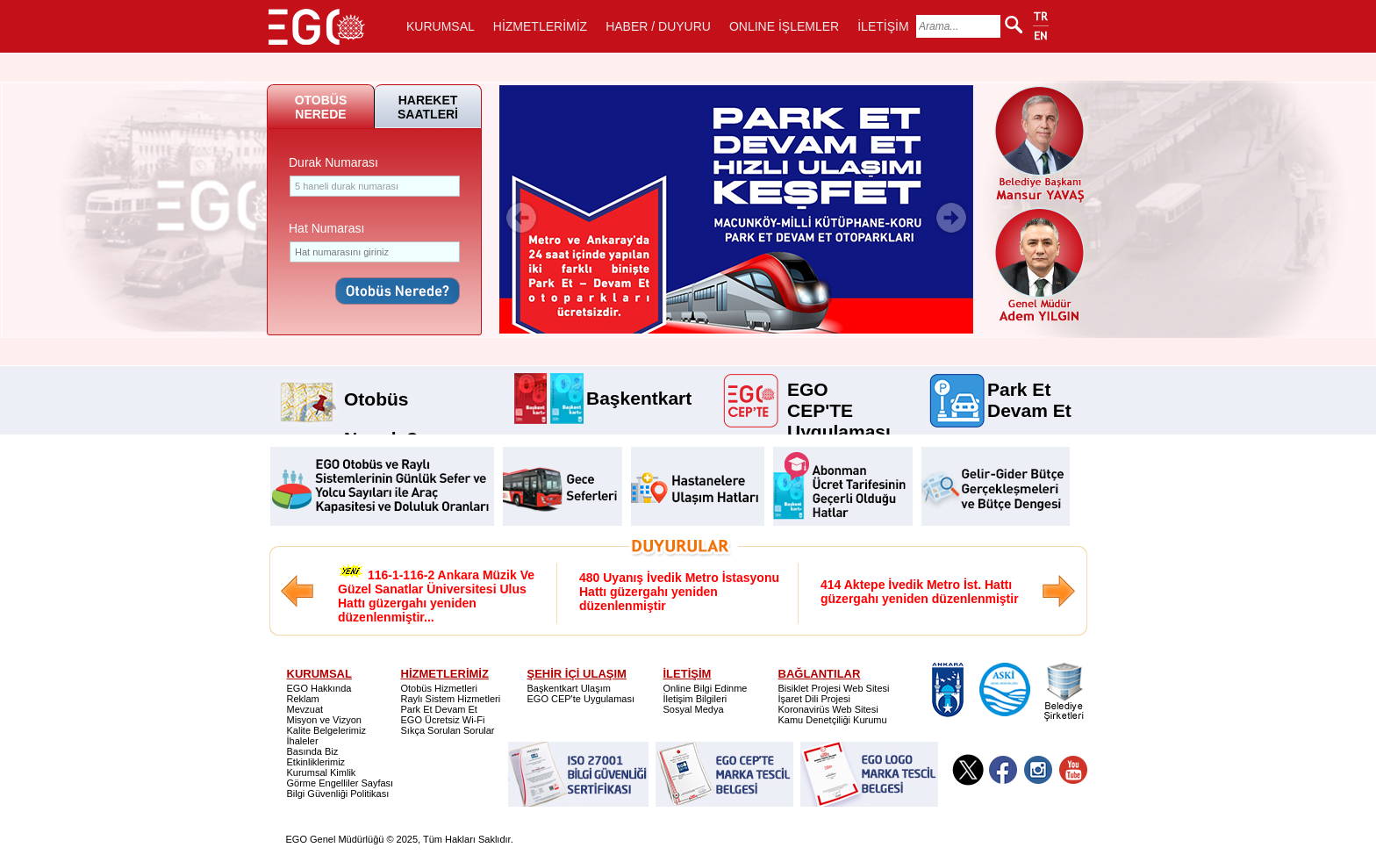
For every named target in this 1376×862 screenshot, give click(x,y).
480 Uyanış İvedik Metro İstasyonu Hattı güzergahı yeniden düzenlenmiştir (679, 592)
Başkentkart (639, 397)
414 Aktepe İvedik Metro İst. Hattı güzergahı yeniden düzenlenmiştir (920, 592)
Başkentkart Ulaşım (569, 688)
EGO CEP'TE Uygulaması (839, 388)
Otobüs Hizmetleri (439, 688)
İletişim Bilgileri (695, 698)
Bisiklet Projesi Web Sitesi (834, 688)
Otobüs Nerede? (381, 393)
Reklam (303, 698)
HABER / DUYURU (658, 26)
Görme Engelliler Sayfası (340, 783)
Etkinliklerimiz (316, 762)
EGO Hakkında (319, 688)
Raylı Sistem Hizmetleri (451, 698)
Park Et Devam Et (1029, 388)
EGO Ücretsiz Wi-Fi (443, 720)
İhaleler (303, 741)
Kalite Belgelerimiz (326, 730)
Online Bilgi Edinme (705, 688)
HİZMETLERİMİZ (540, 26)
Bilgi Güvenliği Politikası (338, 793)
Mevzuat (305, 709)
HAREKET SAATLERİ (428, 107)
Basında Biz (313, 751)
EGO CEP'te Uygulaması (581, 698)
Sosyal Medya (693, 709)
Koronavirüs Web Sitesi (828, 709)
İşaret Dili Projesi (814, 698)
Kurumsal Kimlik (321, 772)
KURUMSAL (440, 26)
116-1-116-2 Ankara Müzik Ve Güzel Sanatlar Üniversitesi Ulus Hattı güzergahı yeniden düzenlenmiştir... (436, 593)
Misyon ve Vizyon (324, 720)
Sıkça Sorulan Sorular (448, 730)
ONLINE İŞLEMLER (784, 26)
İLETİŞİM (882, 26)
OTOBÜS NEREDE (321, 107)
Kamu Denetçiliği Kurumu (832, 720)
